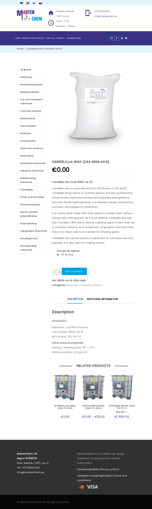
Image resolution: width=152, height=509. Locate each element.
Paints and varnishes (32, 197)
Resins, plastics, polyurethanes (29, 214)
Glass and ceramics (31, 148)
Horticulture (27, 155)
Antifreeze (26, 77)
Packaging (26, 189)
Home (17, 38)
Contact (61, 38)
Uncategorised (29, 238)
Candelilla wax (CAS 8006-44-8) (44, 48)
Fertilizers (25, 133)
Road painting (28, 223)
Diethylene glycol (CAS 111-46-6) (93, 407)
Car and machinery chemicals (31, 101)
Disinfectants (27, 118)
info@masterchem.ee (105, 16)
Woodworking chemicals (28, 247)
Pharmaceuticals (30, 204)
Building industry (29, 92)
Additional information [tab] (102, 299)
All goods (25, 69)
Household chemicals (33, 163)
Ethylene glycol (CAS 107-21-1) (122, 407)
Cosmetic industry (30, 111)
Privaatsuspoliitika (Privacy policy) (98, 469)
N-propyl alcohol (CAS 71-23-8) (65, 407)
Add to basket (74, 271)
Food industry (28, 140)
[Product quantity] (56, 272)
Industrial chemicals (32, 170)
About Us (50, 38)
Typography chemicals (33, 231)
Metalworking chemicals (28, 180)
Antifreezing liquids (31, 84)
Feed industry (28, 125)
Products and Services (33, 38)
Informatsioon (74, 38)
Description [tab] (75, 299)
